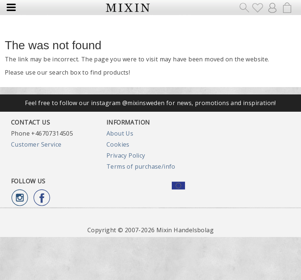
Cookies (118, 144)
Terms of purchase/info (140, 166)
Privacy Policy (125, 155)
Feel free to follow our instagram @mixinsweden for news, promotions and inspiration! (150, 103)
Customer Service (36, 144)
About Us (119, 133)
